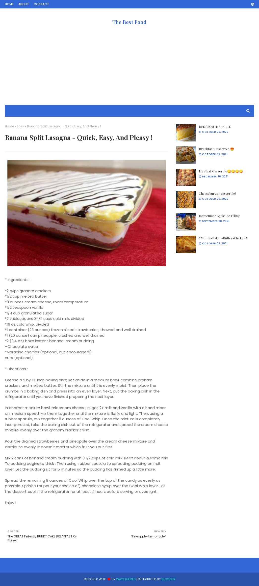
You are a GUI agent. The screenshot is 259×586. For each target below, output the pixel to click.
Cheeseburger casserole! (217, 193)
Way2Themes (126, 579)
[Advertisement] (129, 70)
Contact (41, 4)
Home (9, 4)
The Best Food (129, 22)
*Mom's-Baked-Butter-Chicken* (223, 238)
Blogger (168, 579)
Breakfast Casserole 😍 (216, 149)
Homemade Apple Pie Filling (219, 216)
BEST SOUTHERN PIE (215, 126)
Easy (20, 126)
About (23, 4)
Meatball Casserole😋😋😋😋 (221, 171)
